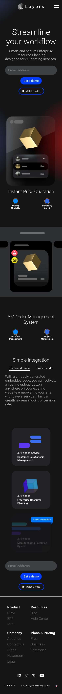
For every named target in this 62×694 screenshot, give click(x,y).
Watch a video (31, 91)
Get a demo (31, 80)
